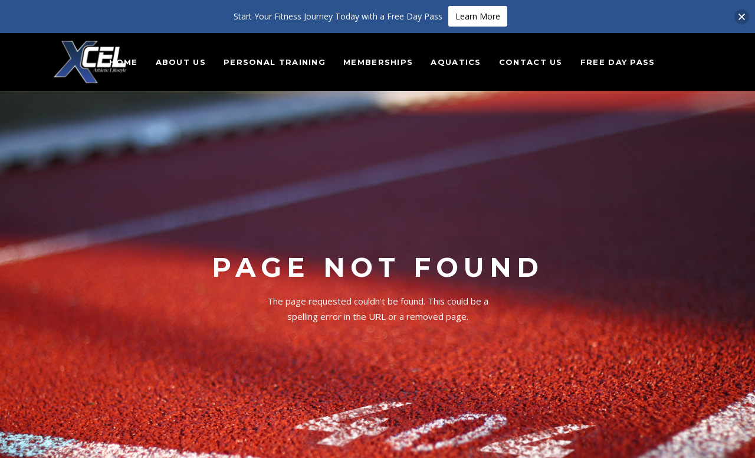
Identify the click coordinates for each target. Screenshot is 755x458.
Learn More (477, 16)
